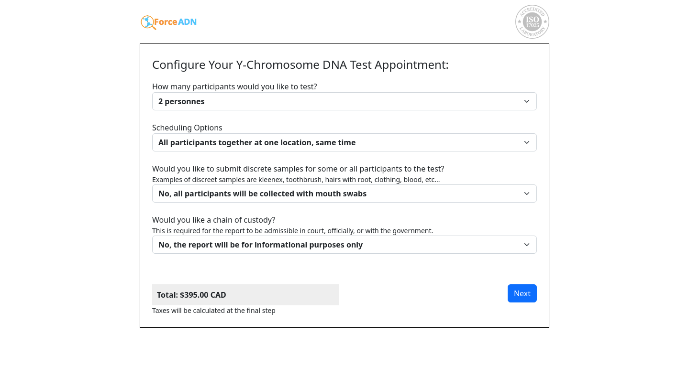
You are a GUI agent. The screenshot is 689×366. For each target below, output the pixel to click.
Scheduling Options (344, 136)
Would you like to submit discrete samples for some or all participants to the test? (344, 183)
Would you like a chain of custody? (344, 234)
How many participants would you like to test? (344, 95)
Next (522, 293)
